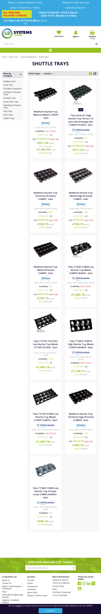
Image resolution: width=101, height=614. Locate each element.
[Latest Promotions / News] (25, 7)
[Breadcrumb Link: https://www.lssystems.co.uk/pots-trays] (13, 56)
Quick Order (32, 592)
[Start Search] (96, 43)
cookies (18, 605)
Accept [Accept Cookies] (50, 610)
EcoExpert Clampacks (12, 88)
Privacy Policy (58, 586)
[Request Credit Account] (75, 2)
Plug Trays (7, 111)
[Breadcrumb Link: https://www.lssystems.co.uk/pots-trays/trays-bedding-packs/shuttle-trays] (43, 56)
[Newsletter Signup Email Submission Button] (74, 567)
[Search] (48, 43)
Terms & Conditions (61, 583)
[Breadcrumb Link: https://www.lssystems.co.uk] (4, 56)
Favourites (31, 589)
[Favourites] (58, 33)
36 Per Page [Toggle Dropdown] (34, 73)
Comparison (32, 586)
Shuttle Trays (8, 118)
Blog (54, 589)
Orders (30, 583)
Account (30, 580)
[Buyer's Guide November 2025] (25, 2)
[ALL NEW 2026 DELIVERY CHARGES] (17, 14)
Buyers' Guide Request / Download (12, 587)
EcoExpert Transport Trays (12, 93)
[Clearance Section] (75, 7)
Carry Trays (8, 85)
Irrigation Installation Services (10, 601)
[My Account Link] (75, 34)
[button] (45, 135)
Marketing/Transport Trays (12, 106)
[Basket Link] (92, 35)
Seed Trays (8, 114)
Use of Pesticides (59, 595)
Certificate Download (61, 592)
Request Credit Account (37, 595)
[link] (79, 583)
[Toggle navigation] (50, 50)
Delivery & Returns (60, 580)
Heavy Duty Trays (10, 101)
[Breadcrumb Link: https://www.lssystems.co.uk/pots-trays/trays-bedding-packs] (28, 56)
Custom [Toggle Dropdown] (48, 73)
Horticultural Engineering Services (12, 596)
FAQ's (4, 592)
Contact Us (6, 583)
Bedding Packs (9, 81)
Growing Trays (9, 98)
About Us (6, 580)
